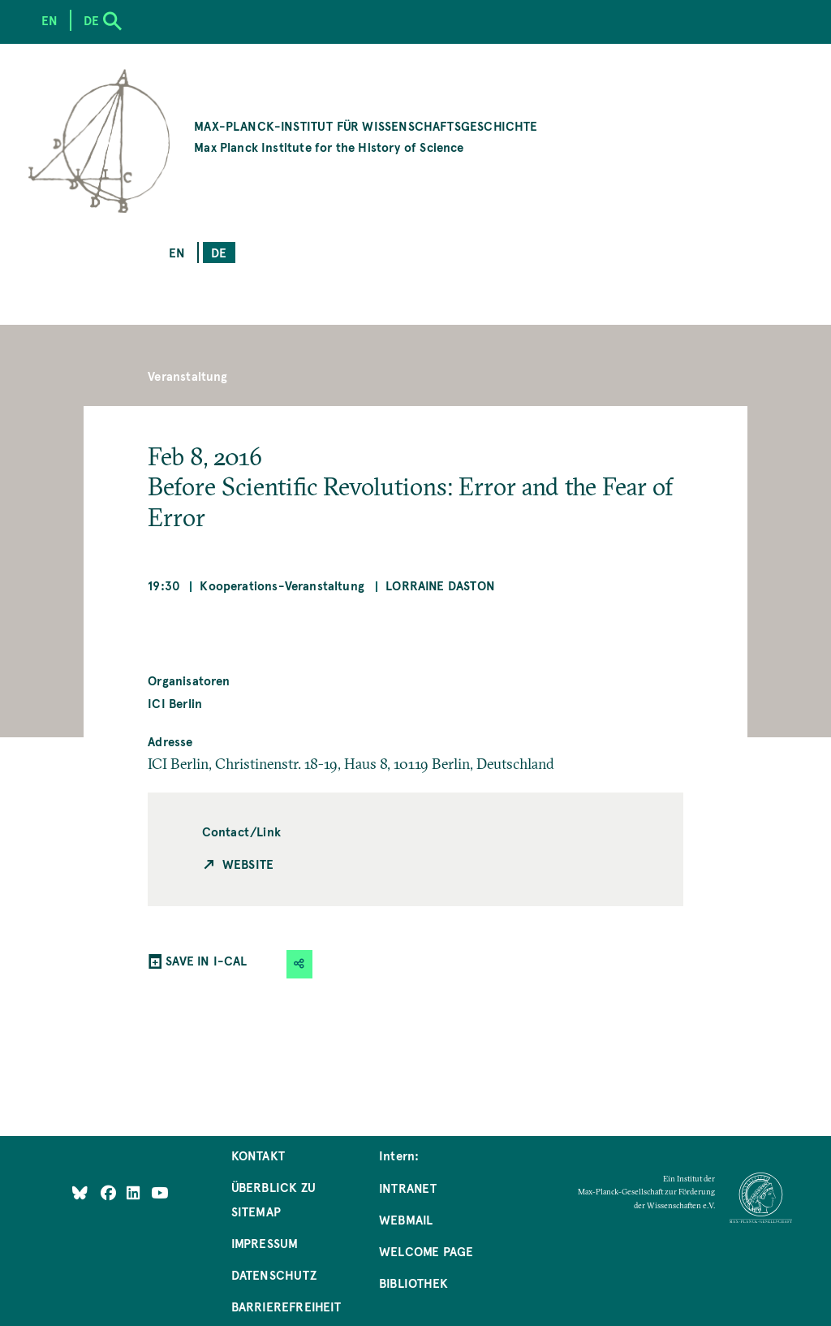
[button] (299, 964)
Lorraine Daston (440, 585)
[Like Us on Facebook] (110, 1192)
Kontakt (258, 1155)
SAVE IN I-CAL (206, 960)
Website (247, 863)
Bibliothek (413, 1282)
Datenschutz (273, 1274)
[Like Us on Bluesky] (80, 1192)
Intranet (408, 1187)
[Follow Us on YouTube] (159, 1192)
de (218, 252)
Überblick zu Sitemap (273, 1199)
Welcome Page (426, 1250)
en (177, 252)
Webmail (406, 1219)
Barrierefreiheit (286, 1306)
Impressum (265, 1242)
